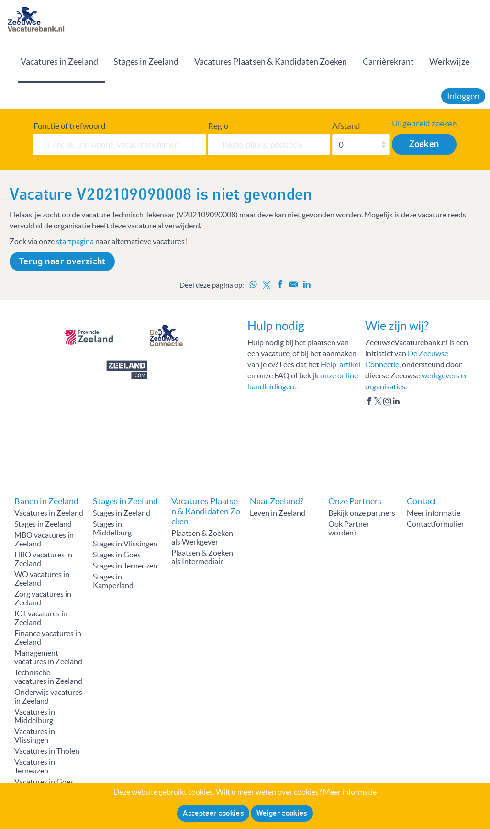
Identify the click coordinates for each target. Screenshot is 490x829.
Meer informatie (433, 513)
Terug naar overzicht (62, 261)
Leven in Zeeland (277, 513)
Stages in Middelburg (112, 528)
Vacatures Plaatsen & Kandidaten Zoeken (270, 62)
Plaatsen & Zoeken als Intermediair (202, 557)
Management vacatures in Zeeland (48, 657)
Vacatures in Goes (44, 781)
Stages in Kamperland (113, 581)
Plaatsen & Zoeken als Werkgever (202, 537)
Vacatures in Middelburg (34, 716)
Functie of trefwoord (69, 125)
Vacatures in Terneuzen (34, 766)
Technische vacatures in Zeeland (48, 676)
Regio (218, 125)
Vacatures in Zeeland (59, 62)
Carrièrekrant (388, 62)
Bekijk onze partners (361, 513)
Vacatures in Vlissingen (34, 735)
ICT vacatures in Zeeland (40, 617)
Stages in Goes (117, 554)
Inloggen (463, 96)
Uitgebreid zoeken (424, 123)
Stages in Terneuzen (125, 565)
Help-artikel (340, 364)
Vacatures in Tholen (46, 751)
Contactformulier (435, 524)
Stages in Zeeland (145, 62)
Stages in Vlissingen (125, 543)
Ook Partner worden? (348, 528)
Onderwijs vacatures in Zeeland (48, 696)
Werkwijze (449, 62)
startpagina (75, 241)
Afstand (346, 125)
